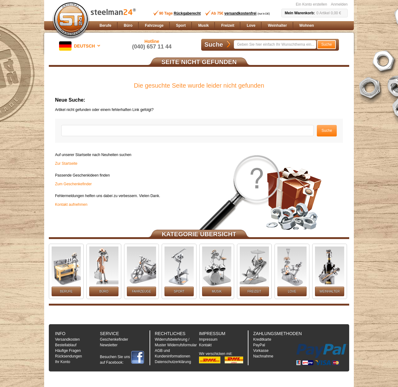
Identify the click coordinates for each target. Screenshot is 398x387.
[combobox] (275, 44)
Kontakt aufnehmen (71, 204)
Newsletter (109, 345)
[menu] (222, 25)
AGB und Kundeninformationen (172, 353)
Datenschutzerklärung (173, 362)
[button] (81, 46)
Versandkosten (67, 339)
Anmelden (339, 4)
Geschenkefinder (114, 339)
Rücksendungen (68, 356)
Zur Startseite (66, 163)
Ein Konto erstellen (311, 4)
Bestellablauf (65, 345)
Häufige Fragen (68, 350)
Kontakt (205, 345)
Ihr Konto (62, 362)
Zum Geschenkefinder (73, 184)
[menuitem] (105, 25)
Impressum (208, 339)
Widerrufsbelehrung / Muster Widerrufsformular (176, 342)
